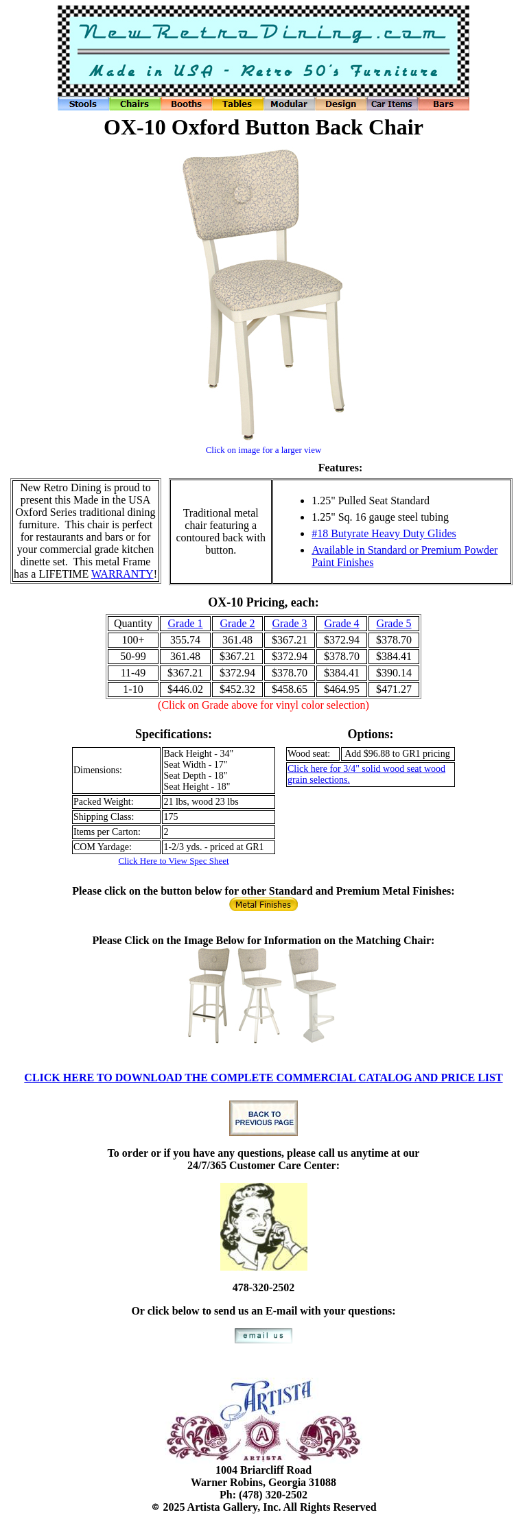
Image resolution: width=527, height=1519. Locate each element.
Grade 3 (289, 623)
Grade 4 (341, 623)
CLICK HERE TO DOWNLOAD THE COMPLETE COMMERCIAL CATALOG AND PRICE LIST (263, 1077)
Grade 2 (237, 623)
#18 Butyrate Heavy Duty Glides (384, 533)
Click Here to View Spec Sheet (173, 861)
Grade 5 (393, 623)
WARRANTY (122, 574)
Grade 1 (184, 623)
